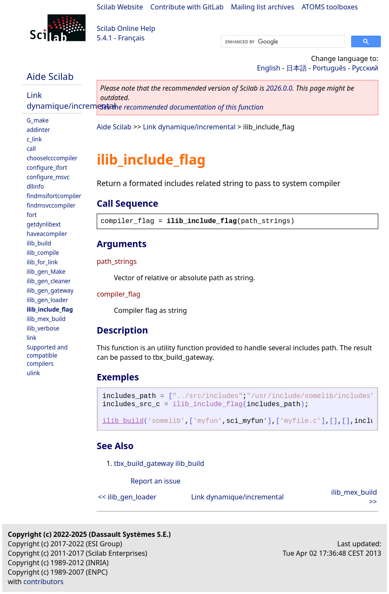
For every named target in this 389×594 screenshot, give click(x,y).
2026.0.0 (279, 88)
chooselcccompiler (52, 158)
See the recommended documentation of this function (181, 107)
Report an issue (156, 481)
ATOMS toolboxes (330, 7)
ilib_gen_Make (46, 271)
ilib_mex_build (46, 319)
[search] (282, 42)
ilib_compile (43, 252)
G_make (38, 120)
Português (329, 68)
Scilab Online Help (126, 28)
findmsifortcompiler (54, 196)
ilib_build (39, 243)
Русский (365, 68)
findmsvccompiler (51, 205)
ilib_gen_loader (47, 300)
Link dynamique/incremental (71, 100)
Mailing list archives (262, 7)
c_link (34, 139)
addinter (38, 130)
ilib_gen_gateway (50, 290)
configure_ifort (47, 167)
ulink (33, 373)
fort (32, 215)
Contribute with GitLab (187, 7)
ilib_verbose (43, 328)
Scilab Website (120, 7)
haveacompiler (47, 234)
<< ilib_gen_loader (127, 497)
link (32, 338)
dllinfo (35, 186)
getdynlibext (44, 224)
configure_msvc (48, 177)
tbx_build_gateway (144, 463)
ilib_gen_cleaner (48, 281)
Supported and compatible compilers (47, 355)
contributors (44, 581)
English (268, 68)
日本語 (296, 68)
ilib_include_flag (50, 309)
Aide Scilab (50, 76)
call (31, 148)
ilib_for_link (42, 262)
